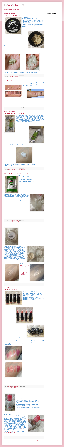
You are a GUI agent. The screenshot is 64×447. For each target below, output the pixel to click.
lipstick (11, 387)
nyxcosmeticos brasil (30, 379)
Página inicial (24, 440)
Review (16, 76)
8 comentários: (16, 220)
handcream (12, 169)
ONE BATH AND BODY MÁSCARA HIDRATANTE (17, 173)
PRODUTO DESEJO (9, 80)
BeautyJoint (21, 379)
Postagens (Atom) (9, 442)
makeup (13, 387)
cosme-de (9, 432)
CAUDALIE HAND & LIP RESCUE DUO (14, 113)
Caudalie (9, 169)
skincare (18, 76)
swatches (24, 387)
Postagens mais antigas (40, 440)
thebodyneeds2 (22, 264)
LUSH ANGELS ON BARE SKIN (12, 15)
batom (9, 387)
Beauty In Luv (14, 5)
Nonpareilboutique (12, 379)
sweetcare (5, 432)
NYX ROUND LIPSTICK (10, 289)
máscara (9, 221)
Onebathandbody (13, 221)
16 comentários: (16, 386)
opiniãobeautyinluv (12, 76)
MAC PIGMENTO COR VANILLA (12, 226)
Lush (8, 76)
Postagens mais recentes (8, 440)
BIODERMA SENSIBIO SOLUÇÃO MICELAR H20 (17, 392)
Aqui (21, 428)
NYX (15, 387)
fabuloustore (24, 267)
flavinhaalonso (22, 265)
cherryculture (37, 379)
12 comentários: (16, 107)
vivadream (13, 432)
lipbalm (15, 169)
